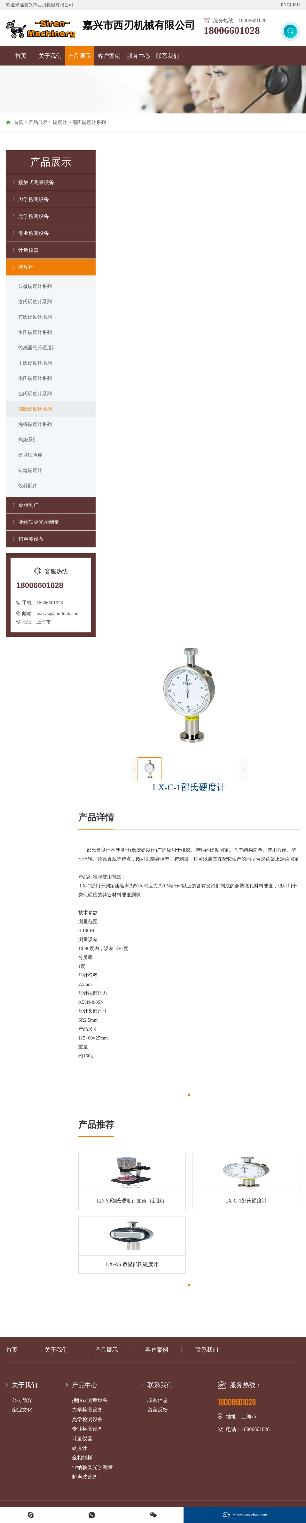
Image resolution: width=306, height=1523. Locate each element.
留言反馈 (157, 1409)
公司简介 (22, 1400)
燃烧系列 (27, 439)
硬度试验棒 (30, 455)
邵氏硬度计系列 (89, 122)
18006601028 (232, 30)
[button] (189, 1095)
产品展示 (79, 56)
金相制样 (28, 505)
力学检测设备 (33, 199)
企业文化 (22, 1409)
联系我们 (167, 56)
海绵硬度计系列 (35, 424)
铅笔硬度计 (30, 470)
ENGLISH (290, 5)
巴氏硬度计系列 (35, 393)
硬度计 (60, 122)
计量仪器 (28, 250)
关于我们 (50, 56)
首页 (21, 56)
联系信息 (157, 1400)
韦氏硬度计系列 (35, 378)
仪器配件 (27, 485)
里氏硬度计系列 (35, 363)
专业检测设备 (33, 233)
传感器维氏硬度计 (37, 347)
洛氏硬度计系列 (35, 301)
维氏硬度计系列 (35, 332)
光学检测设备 (33, 216)
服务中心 (138, 56)
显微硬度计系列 (35, 286)
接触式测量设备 (36, 182)
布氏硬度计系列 (35, 317)
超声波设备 (31, 539)
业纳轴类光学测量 (38, 522)
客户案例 (109, 56)
